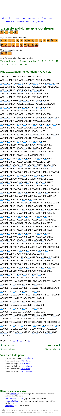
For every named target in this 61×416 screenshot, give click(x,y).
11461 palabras (26, 366)
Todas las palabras (17, 18)
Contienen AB (7, 21)
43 (29, 340)
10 (57, 61)
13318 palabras (27, 358)
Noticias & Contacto (47, 412)
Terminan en (46, 18)
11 (1, 64)
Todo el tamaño (28, 61)
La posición (38, 21)
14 (16, 64)
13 (11, 64)
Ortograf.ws (9, 406)
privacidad (55, 410)
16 (26, 64)
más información (42, 410)
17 (31, 64)
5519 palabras (25, 363)
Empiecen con (33, 18)
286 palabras (25, 369)
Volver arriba (53, 345)
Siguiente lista (52, 349)
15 (21, 64)
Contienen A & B (23, 21)
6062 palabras (26, 361)
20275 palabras (26, 371)
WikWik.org (14, 394)
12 (6, 64)
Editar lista (7, 345)
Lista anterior (8, 349)
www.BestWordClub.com (14, 398)
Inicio (4, 18)
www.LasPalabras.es (12, 401)
